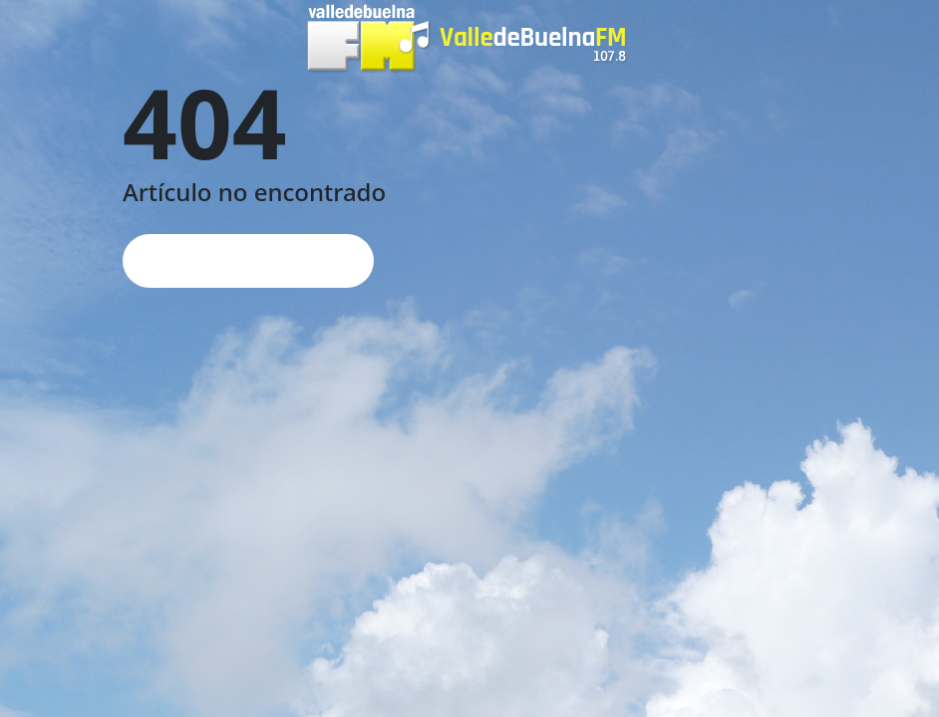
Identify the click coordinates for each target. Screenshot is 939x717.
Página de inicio (248, 260)
